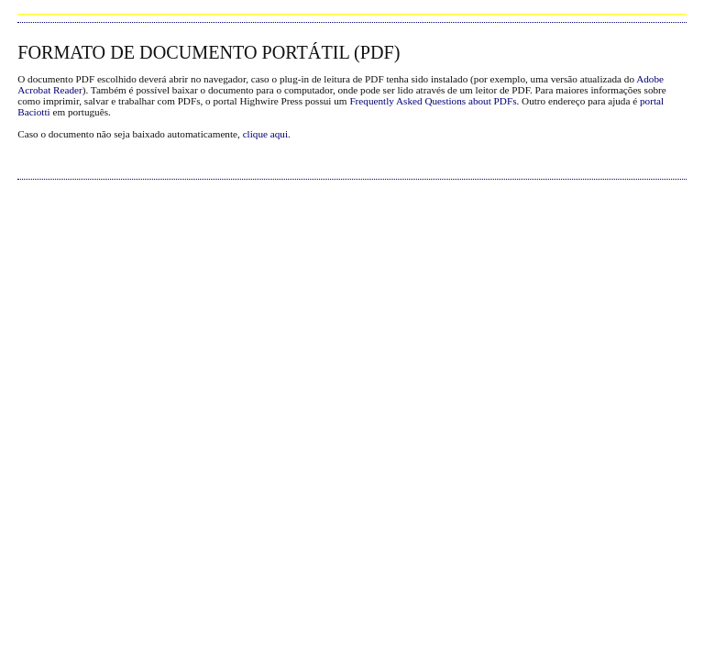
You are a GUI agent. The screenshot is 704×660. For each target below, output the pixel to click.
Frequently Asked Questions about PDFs (432, 100)
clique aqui (265, 133)
